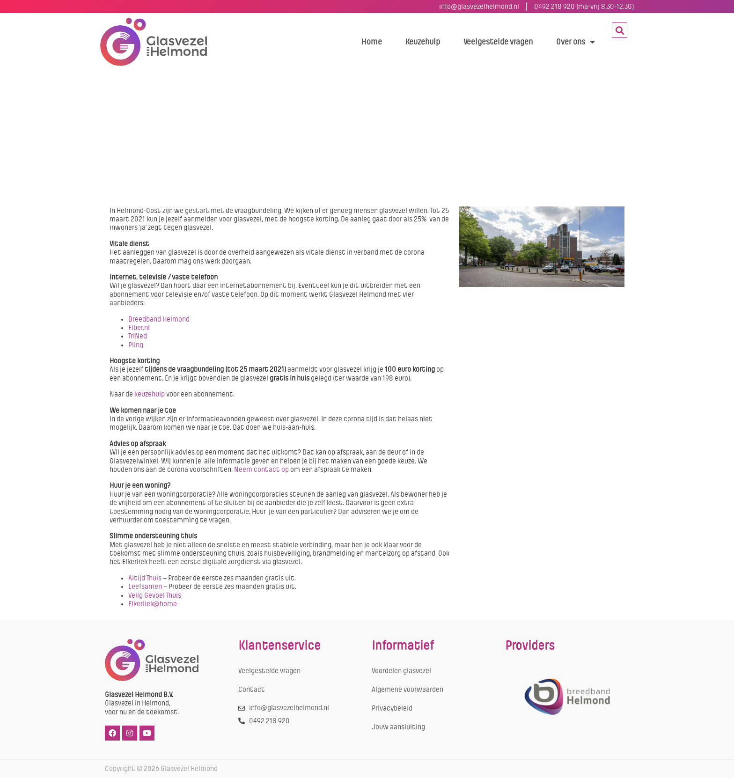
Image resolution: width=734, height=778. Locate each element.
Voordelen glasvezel (401, 671)
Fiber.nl (139, 327)
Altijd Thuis (144, 578)
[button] (619, 30)
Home (371, 41)
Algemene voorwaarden (407, 689)
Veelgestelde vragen (498, 41)
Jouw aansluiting (398, 727)
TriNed (137, 336)
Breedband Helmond (159, 319)
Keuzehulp (422, 41)
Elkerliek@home (152, 604)
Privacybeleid (392, 708)
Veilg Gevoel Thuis (154, 595)
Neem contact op (261, 469)
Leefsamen (145, 586)
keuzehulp (149, 394)
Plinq (135, 345)
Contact (251, 689)
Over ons (575, 42)
